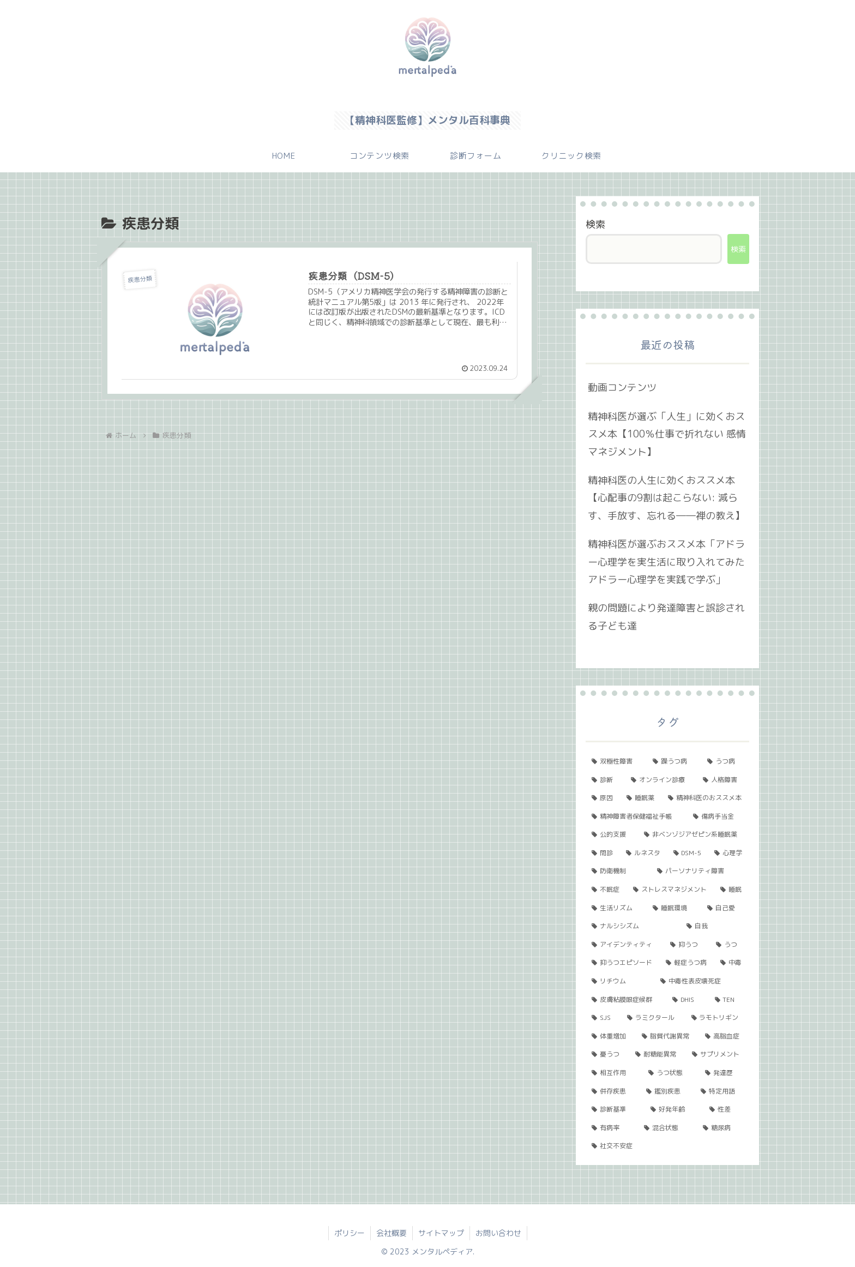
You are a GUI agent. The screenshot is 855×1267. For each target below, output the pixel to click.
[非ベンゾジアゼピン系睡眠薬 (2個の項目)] (693, 834)
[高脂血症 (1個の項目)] (724, 1036)
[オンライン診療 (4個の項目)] (661, 780)
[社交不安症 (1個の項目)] (667, 1146)
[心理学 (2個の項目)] (728, 853)
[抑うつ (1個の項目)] (687, 944)
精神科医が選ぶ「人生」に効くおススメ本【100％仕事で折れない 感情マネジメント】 (667, 434)
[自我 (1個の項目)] (715, 926)
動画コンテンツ (622, 387)
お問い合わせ (498, 1233)
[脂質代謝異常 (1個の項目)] (667, 1036)
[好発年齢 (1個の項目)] (674, 1109)
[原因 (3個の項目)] (603, 798)
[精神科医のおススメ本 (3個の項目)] (705, 798)
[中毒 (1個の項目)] (731, 962)
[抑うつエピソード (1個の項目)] (623, 962)
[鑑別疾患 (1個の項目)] (667, 1091)
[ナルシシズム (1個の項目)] (633, 926)
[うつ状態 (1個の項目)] (670, 1073)
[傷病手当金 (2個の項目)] (718, 816)
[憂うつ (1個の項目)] (607, 1054)
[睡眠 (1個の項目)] (731, 889)
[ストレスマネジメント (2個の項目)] (670, 889)
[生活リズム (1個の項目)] (616, 908)
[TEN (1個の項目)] (729, 1000)
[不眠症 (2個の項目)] (606, 889)
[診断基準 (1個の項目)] (615, 1109)
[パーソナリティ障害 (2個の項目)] (700, 871)
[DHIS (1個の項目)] (687, 1000)
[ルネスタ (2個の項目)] (643, 853)
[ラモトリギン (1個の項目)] (717, 1018)
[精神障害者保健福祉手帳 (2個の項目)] (636, 816)
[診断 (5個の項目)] (605, 780)
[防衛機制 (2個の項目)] (618, 871)
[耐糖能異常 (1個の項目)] (657, 1054)
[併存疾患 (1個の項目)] (613, 1091)
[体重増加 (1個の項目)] (611, 1036)
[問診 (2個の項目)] (603, 853)
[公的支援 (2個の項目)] (612, 834)
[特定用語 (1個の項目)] (722, 1091)
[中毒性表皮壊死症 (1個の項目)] (701, 981)
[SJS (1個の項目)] (603, 1018)
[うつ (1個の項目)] (729, 944)
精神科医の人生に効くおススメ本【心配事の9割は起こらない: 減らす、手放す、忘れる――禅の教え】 (666, 498)
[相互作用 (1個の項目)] (614, 1073)
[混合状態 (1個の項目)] (667, 1128)
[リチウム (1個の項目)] (620, 981)
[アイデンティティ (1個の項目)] (625, 944)
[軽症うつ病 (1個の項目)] (687, 962)
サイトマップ (441, 1233)
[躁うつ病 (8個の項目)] (674, 761)
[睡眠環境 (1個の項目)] (674, 908)
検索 (595, 224)
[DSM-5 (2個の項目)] (688, 853)
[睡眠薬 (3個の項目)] (641, 798)
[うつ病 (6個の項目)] (725, 761)
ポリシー (349, 1233)
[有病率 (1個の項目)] (612, 1128)
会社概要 (391, 1233)
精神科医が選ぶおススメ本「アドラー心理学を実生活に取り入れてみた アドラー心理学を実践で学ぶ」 (666, 561)
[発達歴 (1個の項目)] (724, 1073)
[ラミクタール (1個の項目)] (653, 1018)
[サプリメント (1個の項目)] (717, 1054)
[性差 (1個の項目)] (726, 1109)
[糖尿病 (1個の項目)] (723, 1128)
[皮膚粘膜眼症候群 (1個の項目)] (626, 1000)
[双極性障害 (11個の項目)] (616, 761)
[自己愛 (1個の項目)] (725, 908)
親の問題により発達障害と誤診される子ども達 (666, 616)
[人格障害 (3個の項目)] (723, 780)
